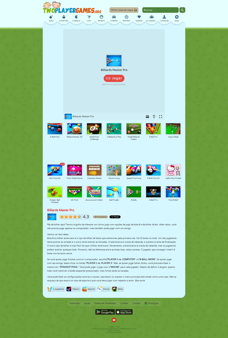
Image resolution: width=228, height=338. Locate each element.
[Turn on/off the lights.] (154, 116)
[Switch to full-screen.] (160, 116)
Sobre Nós (75, 303)
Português (152, 303)
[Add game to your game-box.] (147, 116)
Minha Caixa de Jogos (124, 10)
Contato (136, 303)
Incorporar (100, 217)
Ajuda (87, 303)
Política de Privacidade (105, 303)
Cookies (124, 303)
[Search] (182, 10)
